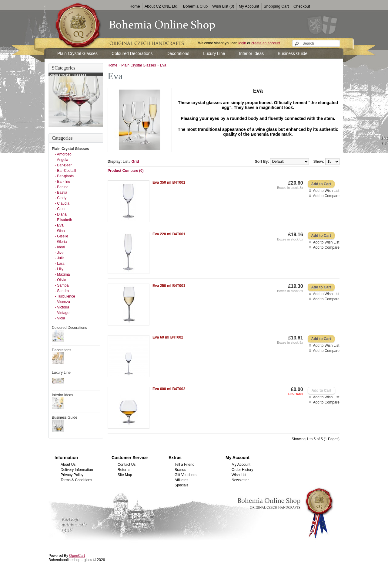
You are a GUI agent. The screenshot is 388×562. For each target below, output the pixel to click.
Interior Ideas (251, 53)
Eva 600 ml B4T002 (168, 389)
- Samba (62, 285)
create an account (265, 43)
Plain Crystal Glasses (77, 53)
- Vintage (62, 313)
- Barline (62, 187)
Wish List (239, 475)
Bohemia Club (195, 6)
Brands (180, 470)
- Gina (60, 231)
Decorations (177, 53)
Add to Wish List (326, 191)
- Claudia (62, 203)
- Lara (59, 263)
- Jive (59, 252)
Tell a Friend (184, 464)
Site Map (125, 475)
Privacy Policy (72, 475)
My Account (249, 6)
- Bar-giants (64, 176)
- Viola (60, 318)
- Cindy (60, 198)
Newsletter (240, 480)
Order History (242, 470)
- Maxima (62, 274)
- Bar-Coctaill (65, 171)
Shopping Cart (276, 6)
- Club (60, 209)
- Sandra (62, 291)
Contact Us (126, 464)
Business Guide (292, 53)
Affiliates (181, 480)
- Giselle (61, 236)
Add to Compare (326, 196)
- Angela (61, 160)
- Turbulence (65, 296)
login (242, 43)
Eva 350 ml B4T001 (168, 182)
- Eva (59, 225)
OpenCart (77, 555)
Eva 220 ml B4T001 (168, 234)
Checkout (301, 6)
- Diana (61, 214)
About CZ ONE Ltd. (162, 6)
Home (134, 6)
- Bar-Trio (62, 181)
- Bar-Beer (63, 165)
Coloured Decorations (132, 53)
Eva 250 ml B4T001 (168, 286)
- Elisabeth (63, 220)
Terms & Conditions (76, 480)
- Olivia (60, 280)
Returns (124, 470)
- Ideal (60, 247)
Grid (135, 161)
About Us (68, 464)
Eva (163, 65)
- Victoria (62, 307)
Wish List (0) (223, 6)
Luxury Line (214, 53)
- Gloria (61, 242)
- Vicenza (62, 302)
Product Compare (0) (126, 171)
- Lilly (59, 269)
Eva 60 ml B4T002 (167, 337)
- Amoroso (63, 154)
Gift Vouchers (185, 475)
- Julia (60, 258)
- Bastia (61, 192)
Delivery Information (77, 470)
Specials (181, 485)
